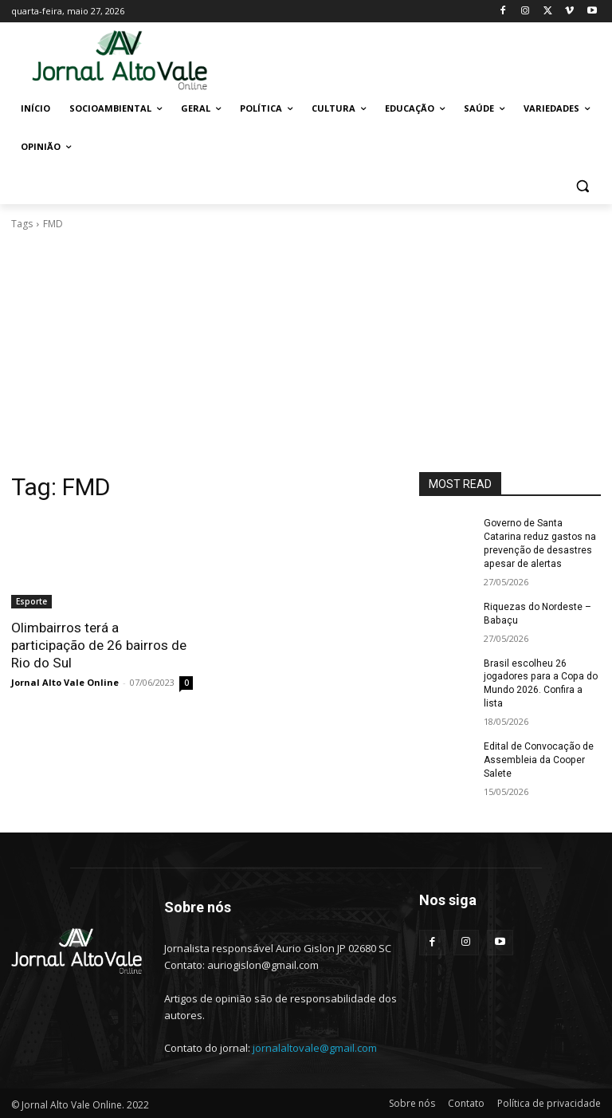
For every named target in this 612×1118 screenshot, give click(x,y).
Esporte (31, 601)
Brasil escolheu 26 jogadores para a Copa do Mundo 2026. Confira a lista (540, 682)
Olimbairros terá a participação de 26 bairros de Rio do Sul (98, 645)
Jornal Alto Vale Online (65, 682)
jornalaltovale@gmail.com (315, 1046)
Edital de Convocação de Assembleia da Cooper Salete (539, 759)
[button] (582, 185)
